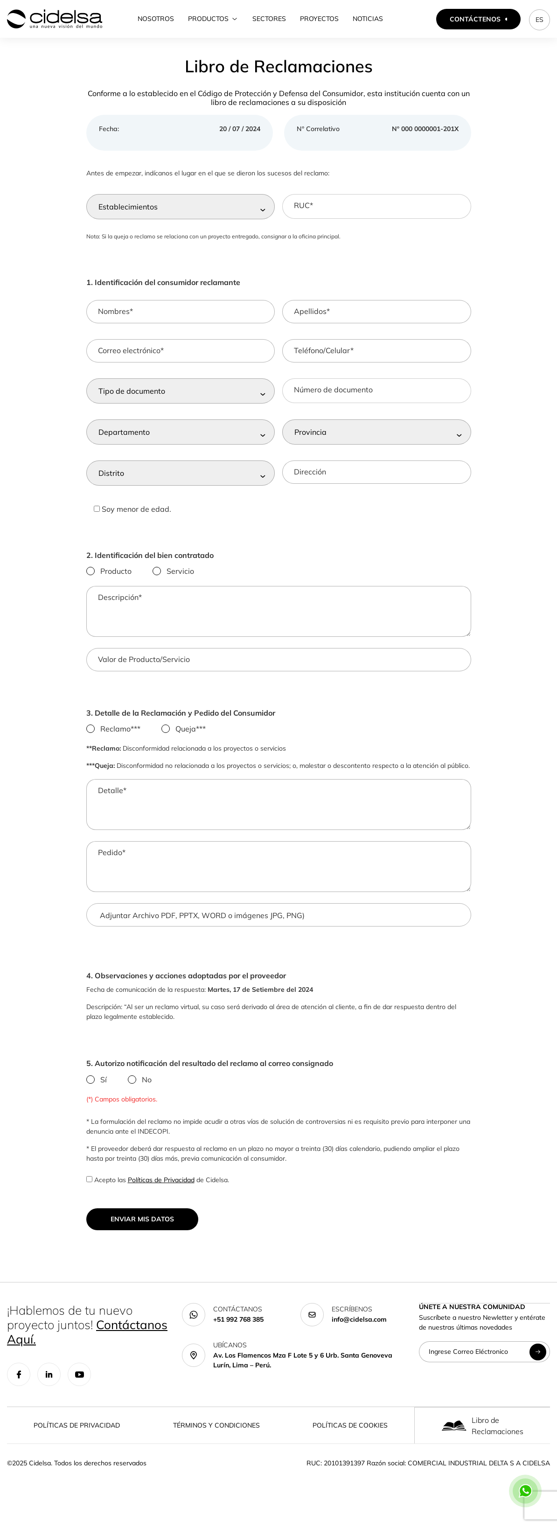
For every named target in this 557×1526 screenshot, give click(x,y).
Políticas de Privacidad (161, 1197)
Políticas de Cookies (350, 1442)
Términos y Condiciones (216, 1442)
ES (539, 19)
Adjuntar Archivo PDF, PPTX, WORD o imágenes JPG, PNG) (202, 932)
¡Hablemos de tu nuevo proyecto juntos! (87, 1342)
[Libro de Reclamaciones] (454, 1442)
